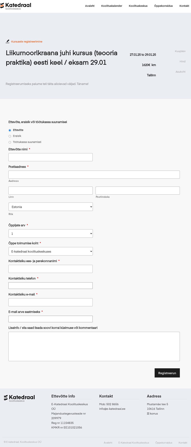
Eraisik (17, 136)
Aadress (14, 181)
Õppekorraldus (163, 442)
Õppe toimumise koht (24, 243)
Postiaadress (18, 167)
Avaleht (108, 442)
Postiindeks (103, 196)
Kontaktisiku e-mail (22, 294)
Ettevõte (18, 130)
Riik (11, 214)
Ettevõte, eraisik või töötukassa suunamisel (37, 122)
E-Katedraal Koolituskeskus (133, 442)
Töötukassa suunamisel (27, 142)
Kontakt (183, 442)
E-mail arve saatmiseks (25, 312)
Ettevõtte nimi (19, 149)
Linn (11, 196)
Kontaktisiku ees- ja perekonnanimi (33, 261)
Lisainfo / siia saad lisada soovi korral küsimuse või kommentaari (52, 328)
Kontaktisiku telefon (23, 278)
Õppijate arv (18, 225)
